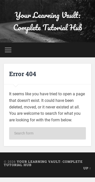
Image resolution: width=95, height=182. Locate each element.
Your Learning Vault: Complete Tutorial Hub (47, 21)
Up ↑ (87, 168)
